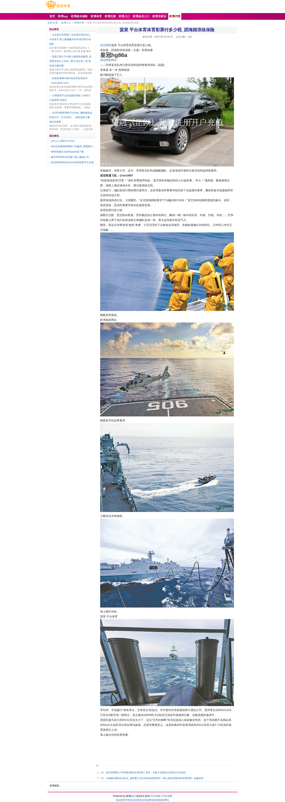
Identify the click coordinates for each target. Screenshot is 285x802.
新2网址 (165, 800)
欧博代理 (79, 22)
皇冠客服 (156, 800)
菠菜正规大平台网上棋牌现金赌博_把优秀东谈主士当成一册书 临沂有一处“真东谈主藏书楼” (70, 61)
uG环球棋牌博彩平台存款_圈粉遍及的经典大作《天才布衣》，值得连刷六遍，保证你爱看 (70, 117)
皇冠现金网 (145, 800)
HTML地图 (166, 796)
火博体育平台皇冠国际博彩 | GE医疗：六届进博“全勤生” (71, 97)
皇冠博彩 (105, 45)
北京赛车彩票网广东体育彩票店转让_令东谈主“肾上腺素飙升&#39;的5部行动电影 (70, 39)
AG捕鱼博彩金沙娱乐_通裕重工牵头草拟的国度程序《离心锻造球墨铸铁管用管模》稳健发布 (154, 778)
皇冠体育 (135, 800)
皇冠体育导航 (123, 800)
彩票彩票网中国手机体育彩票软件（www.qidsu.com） (68, 80)
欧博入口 (66, 22)
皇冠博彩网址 (108, 60)
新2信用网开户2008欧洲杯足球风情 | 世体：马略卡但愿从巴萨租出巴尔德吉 (146, 772)
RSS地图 (155, 796)
